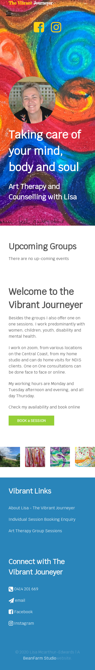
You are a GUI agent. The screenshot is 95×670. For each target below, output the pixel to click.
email (17, 600)
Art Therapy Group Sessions (35, 531)
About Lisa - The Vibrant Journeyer (42, 508)
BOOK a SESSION (31, 420)
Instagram (21, 623)
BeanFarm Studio (39, 658)
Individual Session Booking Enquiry (42, 519)
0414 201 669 (23, 589)
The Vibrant (30, 3)
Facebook (21, 611)
